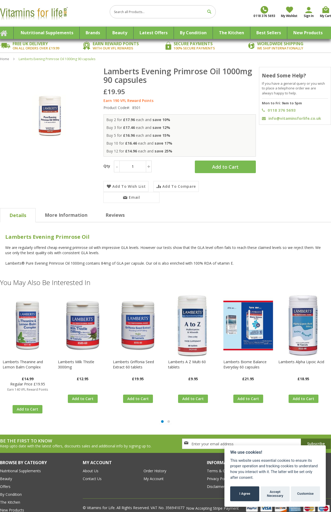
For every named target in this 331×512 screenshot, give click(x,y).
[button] (162, 410)
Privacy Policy (218, 467)
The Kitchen (10, 490)
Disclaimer (216, 475)
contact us (92, 467)
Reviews (115, 209)
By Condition (11, 482)
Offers (5, 475)
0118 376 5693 (279, 110)
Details (17, 209)
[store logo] (53, 13)
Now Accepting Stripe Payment (213, 496)
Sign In (309, 16)
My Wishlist (289, 16)
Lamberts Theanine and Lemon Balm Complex (23, 358)
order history (155, 459)
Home (4, 59)
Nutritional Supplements (20, 459)
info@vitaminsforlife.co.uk (291, 118)
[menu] (165, 33)
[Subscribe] (316, 432)
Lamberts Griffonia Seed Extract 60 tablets (133, 358)
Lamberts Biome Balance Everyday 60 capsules (245, 358)
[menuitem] (47, 33)
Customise (305, 494)
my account (154, 467)
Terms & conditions (224, 459)
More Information (66, 209)
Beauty (6, 467)
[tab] (18, 209)
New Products (12, 498)
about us (90, 459)
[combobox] (163, 11)
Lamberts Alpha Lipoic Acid (301, 355)
